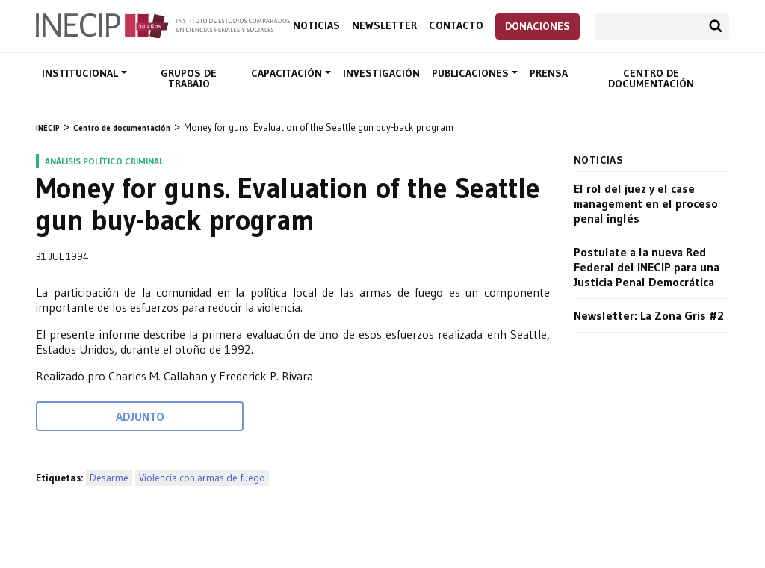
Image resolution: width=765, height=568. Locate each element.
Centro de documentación (651, 78)
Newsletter (384, 25)
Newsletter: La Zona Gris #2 (649, 315)
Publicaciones (472, 73)
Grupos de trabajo (189, 78)
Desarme (109, 478)
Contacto (456, 25)
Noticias (316, 25)
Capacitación (288, 73)
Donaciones (537, 26)
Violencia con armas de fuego (202, 478)
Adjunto (140, 416)
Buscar (716, 26)
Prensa (549, 73)
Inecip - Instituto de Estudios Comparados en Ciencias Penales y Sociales (163, 24)
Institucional (81, 73)
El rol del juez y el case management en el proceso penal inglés (646, 203)
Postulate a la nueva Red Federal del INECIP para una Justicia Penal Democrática (646, 266)
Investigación (381, 73)
